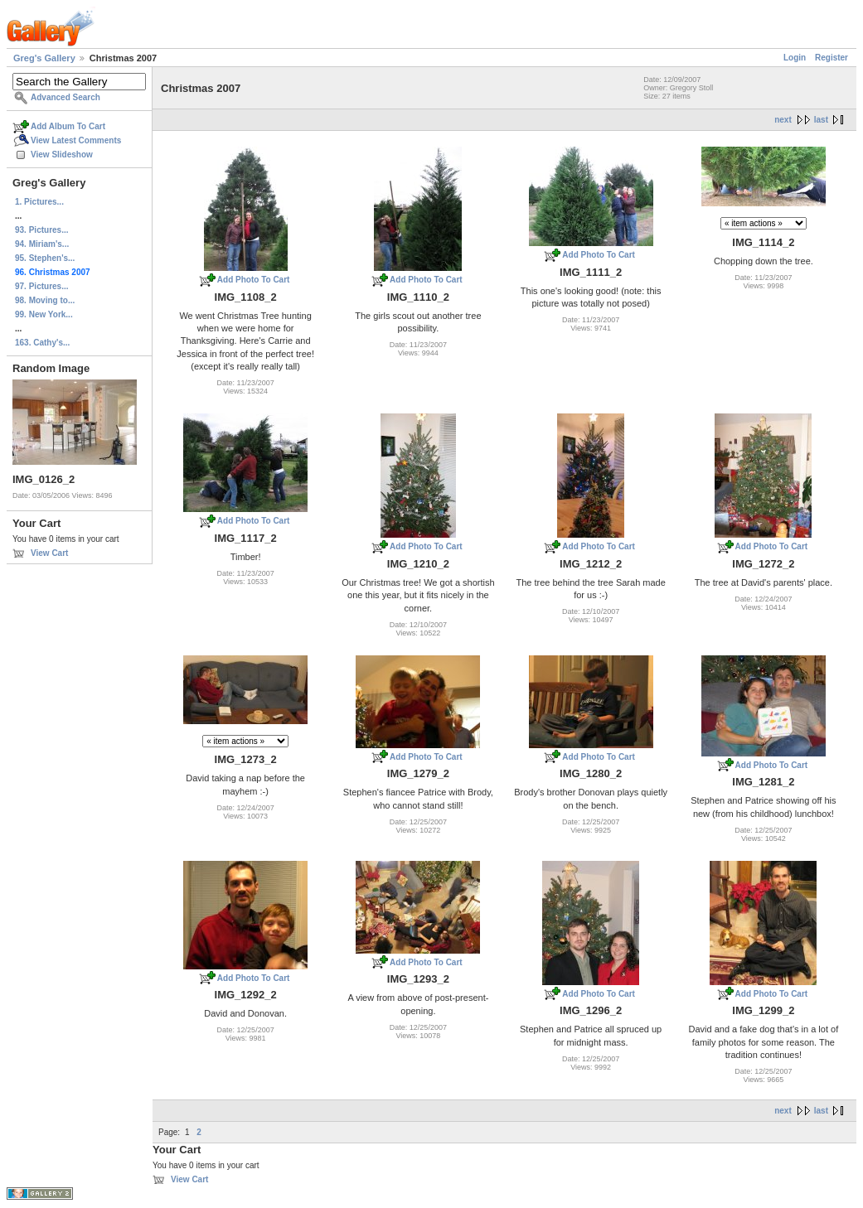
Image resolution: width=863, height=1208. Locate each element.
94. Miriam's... (42, 244)
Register (831, 57)
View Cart (49, 553)
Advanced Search (65, 97)
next (783, 119)
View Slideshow (62, 154)
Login (794, 57)
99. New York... (44, 314)
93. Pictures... (41, 229)
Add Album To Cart (68, 126)
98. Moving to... (45, 300)
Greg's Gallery (44, 58)
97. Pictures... (41, 286)
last (821, 119)
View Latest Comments (76, 140)
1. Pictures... (39, 201)
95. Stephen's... (45, 258)
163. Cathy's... (42, 342)
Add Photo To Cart (253, 279)
